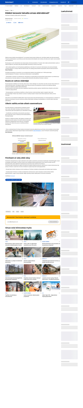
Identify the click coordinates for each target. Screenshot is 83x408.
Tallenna (8, 22)
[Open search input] (28, 2)
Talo (11, 10)
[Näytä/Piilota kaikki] (76, 6)
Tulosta (20, 22)
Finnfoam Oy (26, 18)
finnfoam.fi (12, 175)
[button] (8, 212)
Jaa (14, 22)
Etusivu (7, 10)
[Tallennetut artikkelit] (68, 2)
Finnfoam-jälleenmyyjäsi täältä (13, 179)
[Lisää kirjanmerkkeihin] (22, 241)
